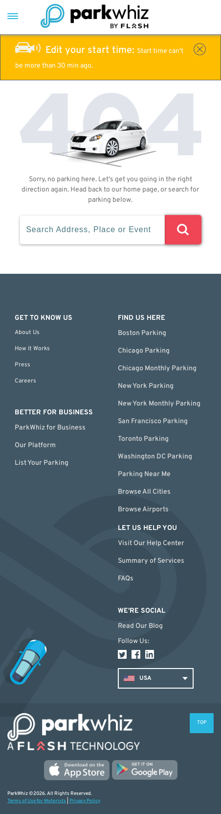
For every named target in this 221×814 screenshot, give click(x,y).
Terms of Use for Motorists (36, 801)
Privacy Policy (84, 801)
